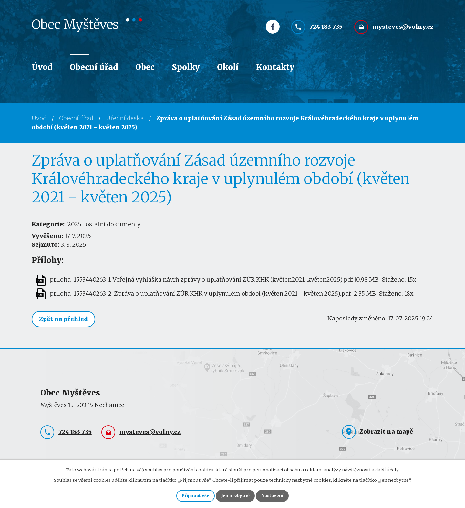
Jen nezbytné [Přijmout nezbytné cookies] (235, 495)
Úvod (42, 67)
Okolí (228, 67)
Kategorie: (48, 224)
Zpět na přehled (65, 319)
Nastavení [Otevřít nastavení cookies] (279, 495)
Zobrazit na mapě (386, 432)
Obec (145, 67)
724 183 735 (326, 31)
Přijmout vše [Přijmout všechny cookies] (189, 495)
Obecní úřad (94, 67)
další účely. (387, 468)
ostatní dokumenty (113, 224)
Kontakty (275, 67)
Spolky (186, 67)
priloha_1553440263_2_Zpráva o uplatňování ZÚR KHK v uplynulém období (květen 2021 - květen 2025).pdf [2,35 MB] (214, 293)
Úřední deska (125, 118)
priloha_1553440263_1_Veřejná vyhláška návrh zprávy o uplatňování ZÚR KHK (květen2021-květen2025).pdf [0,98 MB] (215, 279)
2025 (74, 224)
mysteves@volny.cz (402, 31)
